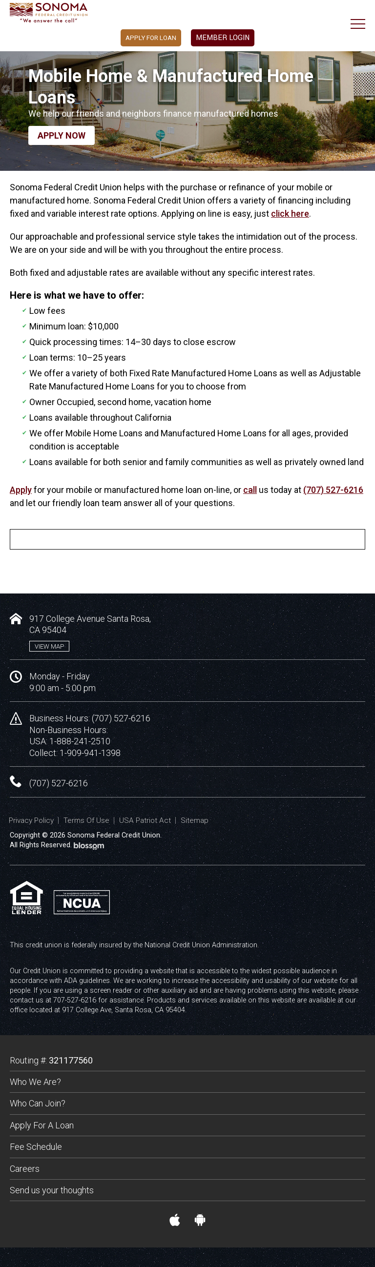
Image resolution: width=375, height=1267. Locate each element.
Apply (21, 490)
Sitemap (194, 820)
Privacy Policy (31, 820)
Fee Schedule (36, 1147)
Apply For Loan (141, 39)
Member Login (230, 39)
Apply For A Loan (42, 1125)
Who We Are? (35, 1082)
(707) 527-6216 (333, 490)
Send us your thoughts (52, 1190)
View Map (49, 646)
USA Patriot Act (145, 820)
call (250, 490)
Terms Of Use (86, 820)
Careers (25, 1169)
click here (290, 213)
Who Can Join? (37, 1103)
